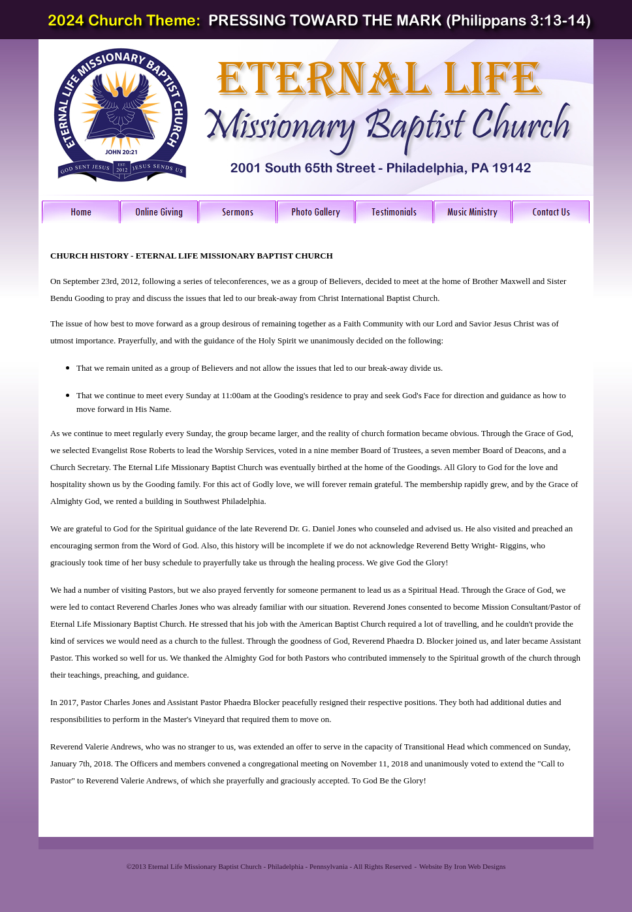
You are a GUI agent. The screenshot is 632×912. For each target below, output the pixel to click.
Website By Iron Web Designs (462, 866)
